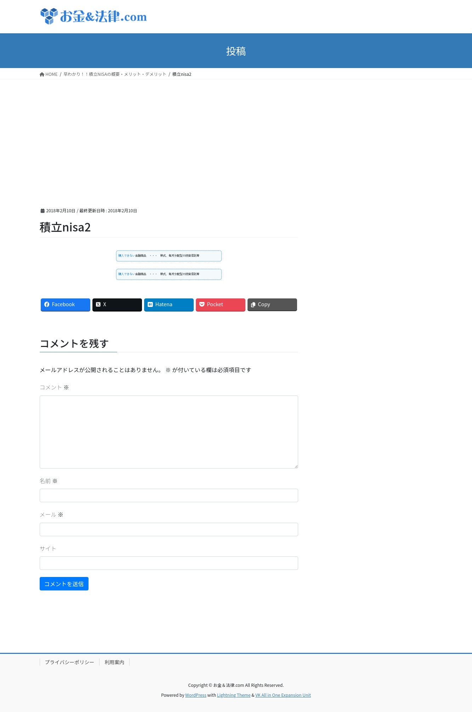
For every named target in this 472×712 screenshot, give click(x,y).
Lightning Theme (234, 695)
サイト (48, 548)
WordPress (195, 695)
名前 (49, 480)
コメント (54, 387)
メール (52, 514)
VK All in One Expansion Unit (283, 695)
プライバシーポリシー (70, 662)
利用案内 (114, 662)
